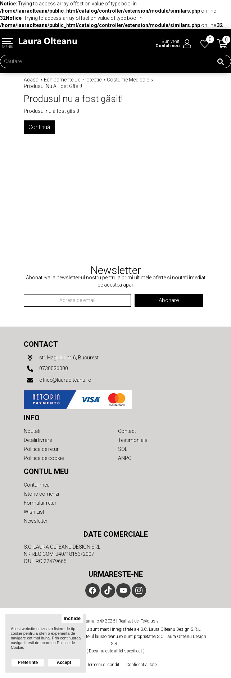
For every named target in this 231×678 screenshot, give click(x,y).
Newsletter (35, 521)
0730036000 (46, 368)
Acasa (31, 80)
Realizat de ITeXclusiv (138, 621)
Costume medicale (128, 80)
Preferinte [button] (28, 662)
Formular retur (40, 503)
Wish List (34, 512)
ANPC (124, 458)
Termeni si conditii (104, 664)
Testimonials (133, 440)
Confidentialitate (141, 664)
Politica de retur (41, 449)
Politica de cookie (44, 458)
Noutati (32, 431)
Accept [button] (64, 662)
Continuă (39, 127)
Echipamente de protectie (72, 80)
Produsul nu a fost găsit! (53, 86)
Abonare (169, 300)
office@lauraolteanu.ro (57, 380)
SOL (122, 449)
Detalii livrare (38, 440)
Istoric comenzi (41, 494)
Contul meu (37, 485)
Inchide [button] (72, 618)
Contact (41, 344)
